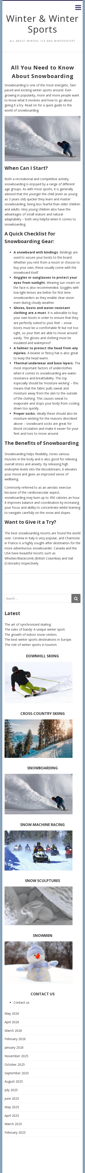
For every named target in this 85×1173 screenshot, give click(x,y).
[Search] (75, 598)
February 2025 (15, 1132)
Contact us (21, 1002)
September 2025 (17, 1073)
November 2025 (16, 1056)
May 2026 (12, 1013)
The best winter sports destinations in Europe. (38, 639)
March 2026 (13, 1030)
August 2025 (14, 1081)
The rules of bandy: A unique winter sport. (35, 629)
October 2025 (15, 1064)
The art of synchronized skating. (28, 624)
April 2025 (12, 1115)
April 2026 (12, 1022)
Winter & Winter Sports (42, 23)
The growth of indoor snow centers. (31, 634)
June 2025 (12, 1098)
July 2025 (11, 1090)
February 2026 (15, 1039)
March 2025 (13, 1124)
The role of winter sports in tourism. (31, 644)
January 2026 (14, 1047)
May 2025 (12, 1107)
